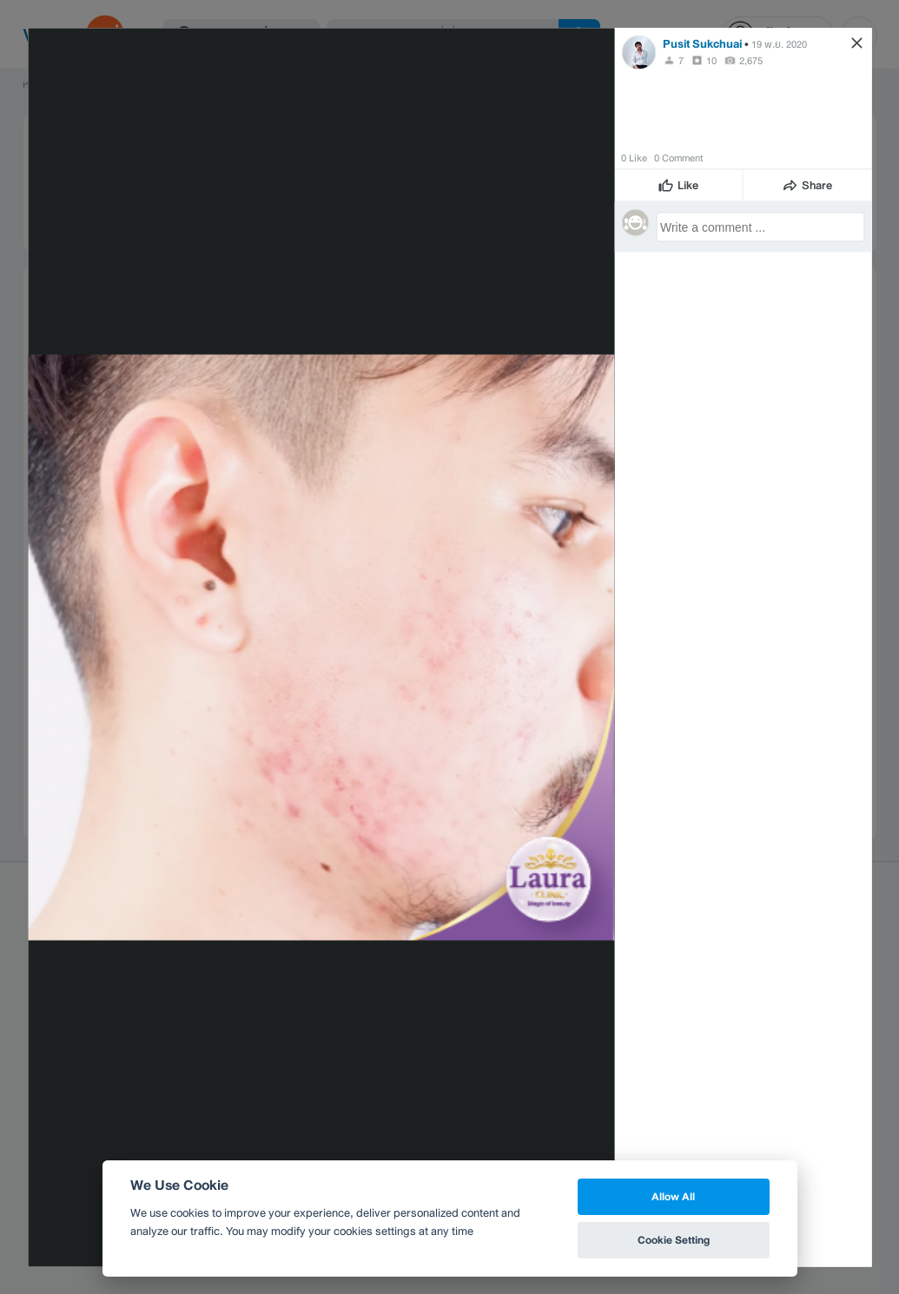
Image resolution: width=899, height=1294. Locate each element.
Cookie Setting (674, 1240)
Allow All (673, 1196)
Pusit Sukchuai (702, 43)
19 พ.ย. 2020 (779, 43)
